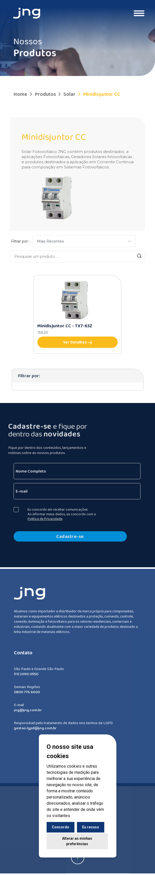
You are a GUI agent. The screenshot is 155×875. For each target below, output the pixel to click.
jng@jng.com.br (28, 713)
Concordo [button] (60, 827)
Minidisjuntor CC (98, 94)
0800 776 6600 (27, 695)
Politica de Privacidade (41, 518)
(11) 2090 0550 (26, 677)
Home (20, 94)
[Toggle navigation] (139, 13)
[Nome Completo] (73, 471)
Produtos (42, 94)
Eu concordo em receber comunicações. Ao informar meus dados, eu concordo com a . (58, 514)
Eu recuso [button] (90, 827)
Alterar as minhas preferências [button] (77, 841)
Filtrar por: (20, 241)
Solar (66, 94)
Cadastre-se (66, 536)
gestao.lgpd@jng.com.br (35, 731)
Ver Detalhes (77, 342)
